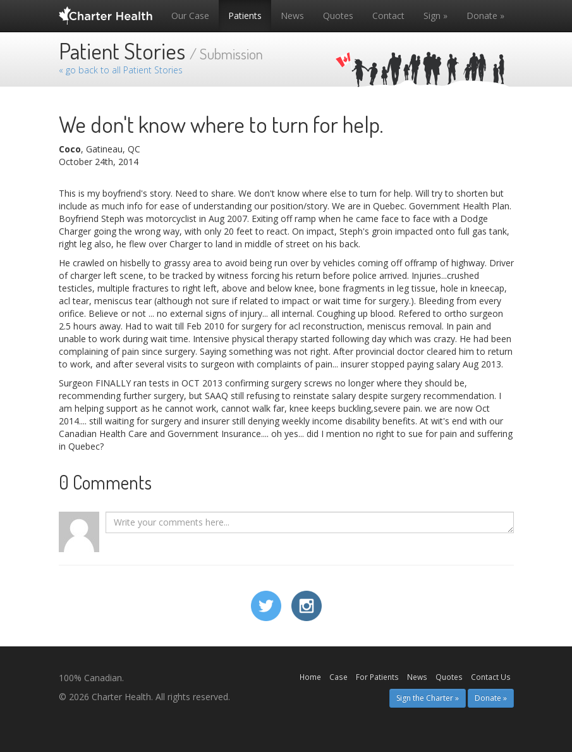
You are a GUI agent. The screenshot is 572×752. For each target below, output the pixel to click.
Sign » (435, 15)
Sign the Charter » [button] (427, 698)
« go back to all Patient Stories (121, 70)
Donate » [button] (491, 698)
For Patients (377, 677)
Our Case (190, 15)
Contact (388, 15)
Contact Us (491, 677)
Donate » (485, 15)
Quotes (338, 15)
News (292, 15)
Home (310, 677)
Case (338, 677)
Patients (245, 15)
